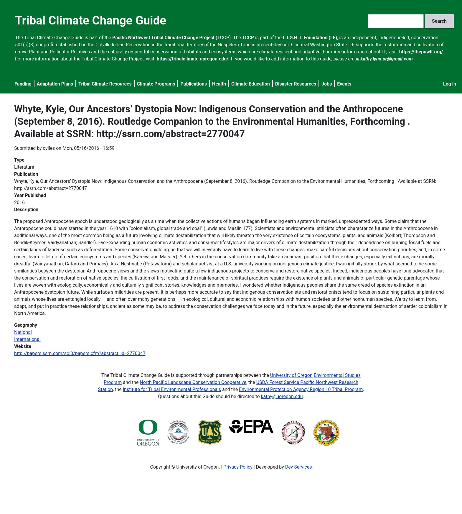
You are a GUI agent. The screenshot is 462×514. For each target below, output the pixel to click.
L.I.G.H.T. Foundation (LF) (310, 37)
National (23, 332)
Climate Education (250, 84)
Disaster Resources (295, 84)
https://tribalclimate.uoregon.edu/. (193, 59)
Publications (193, 84)
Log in (449, 84)
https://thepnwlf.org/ (421, 52)
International (27, 339)
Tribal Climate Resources (105, 84)
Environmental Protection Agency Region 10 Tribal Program (301, 389)
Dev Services (298, 467)
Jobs (326, 84)
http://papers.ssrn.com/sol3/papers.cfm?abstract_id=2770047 (80, 353)
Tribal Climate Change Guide (90, 20)
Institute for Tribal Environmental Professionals (172, 389)
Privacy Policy (238, 467)
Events (344, 84)
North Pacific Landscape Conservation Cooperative (193, 382)
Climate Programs (156, 84)
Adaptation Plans (55, 84)
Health (219, 84)
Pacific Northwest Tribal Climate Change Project (163, 37)
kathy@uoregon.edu (282, 396)
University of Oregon (291, 375)
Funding (23, 84)
